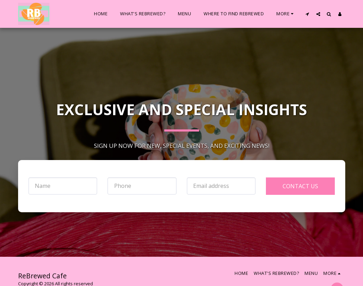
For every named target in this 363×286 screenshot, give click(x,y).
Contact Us (300, 186)
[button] (307, 13)
